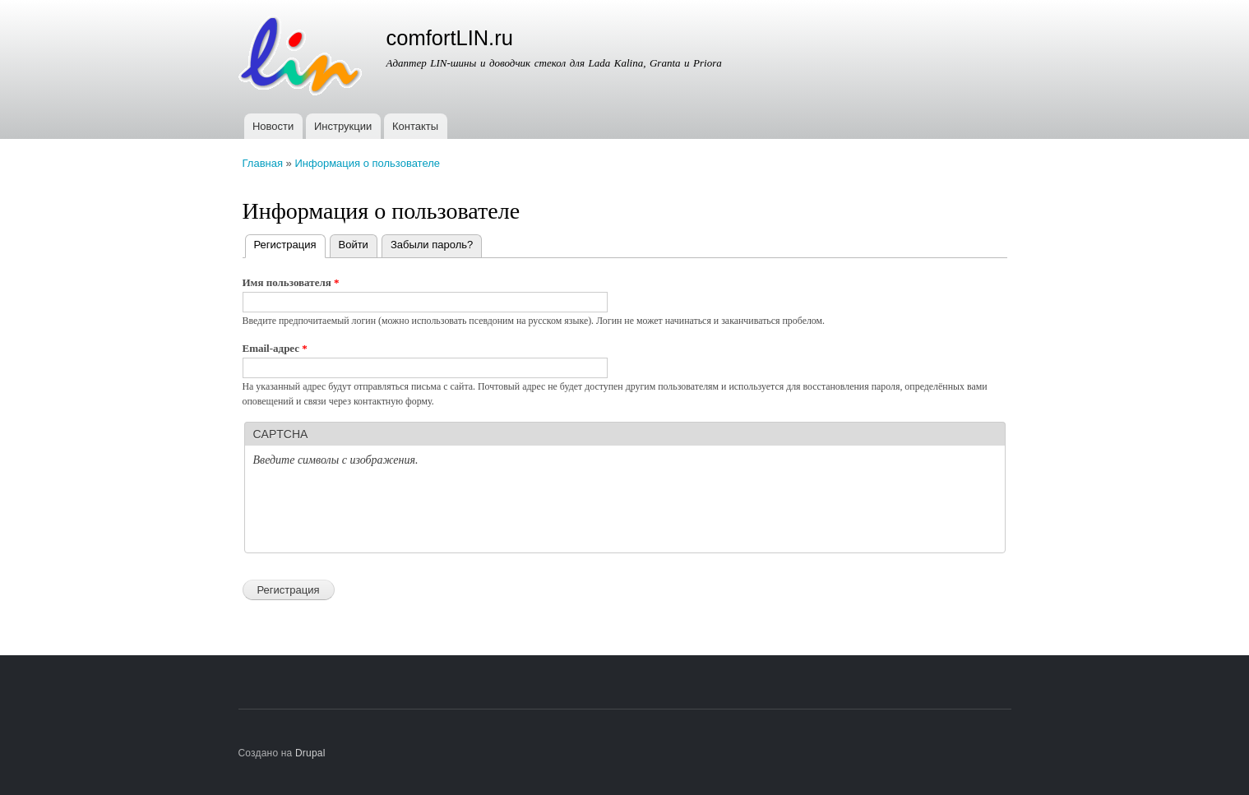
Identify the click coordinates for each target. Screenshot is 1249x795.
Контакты (415, 126)
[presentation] (378, 512)
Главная (263, 163)
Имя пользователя (291, 282)
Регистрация (290, 243)
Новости (273, 126)
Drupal (310, 753)
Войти (353, 244)
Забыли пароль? (432, 244)
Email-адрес (275, 348)
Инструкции (343, 126)
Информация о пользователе (367, 163)
